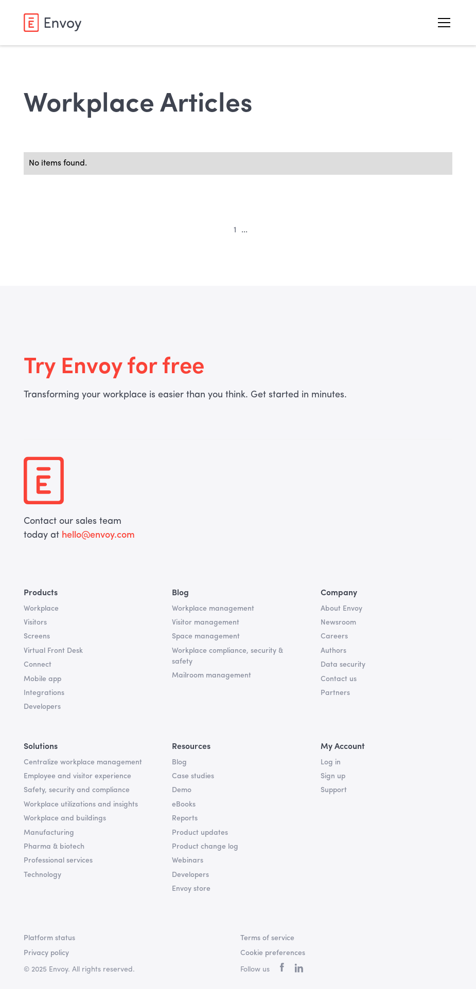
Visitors (35, 622)
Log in (331, 762)
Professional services (58, 860)
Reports (185, 818)
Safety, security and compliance (77, 790)
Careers (334, 636)
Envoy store (191, 888)
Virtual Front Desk (53, 650)
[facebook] (282, 970)
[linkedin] (298, 970)
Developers (42, 706)
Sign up (333, 776)
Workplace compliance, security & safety (227, 656)
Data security (343, 664)
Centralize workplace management (83, 762)
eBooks (184, 804)
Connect (37, 664)
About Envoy (341, 608)
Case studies (193, 776)
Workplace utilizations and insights (81, 804)
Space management (206, 636)
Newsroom (338, 622)
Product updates (200, 832)
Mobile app (42, 679)
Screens (37, 636)
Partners (335, 693)
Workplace (41, 608)
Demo (181, 790)
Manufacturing (49, 832)
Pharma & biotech (54, 846)
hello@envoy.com (97, 535)
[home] (52, 22)
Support (334, 790)
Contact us (339, 679)
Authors (333, 650)
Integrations (44, 693)
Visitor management (205, 622)
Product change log (205, 846)
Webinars (187, 860)
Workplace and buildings (65, 818)
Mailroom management (211, 675)
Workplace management (213, 608)
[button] (442, 22)
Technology (42, 874)
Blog (179, 762)
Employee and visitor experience (77, 776)
